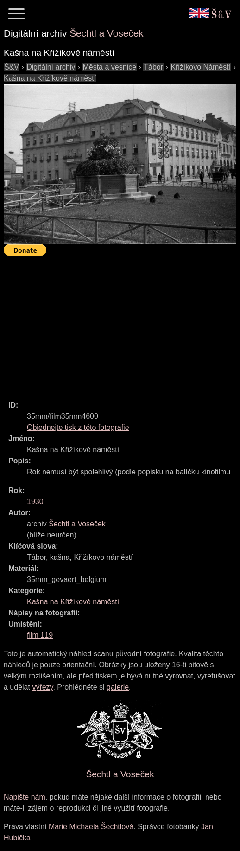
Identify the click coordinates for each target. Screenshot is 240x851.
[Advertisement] (122, 324)
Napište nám (24, 797)
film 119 (40, 635)
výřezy (42, 687)
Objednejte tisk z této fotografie (78, 427)
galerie (118, 687)
